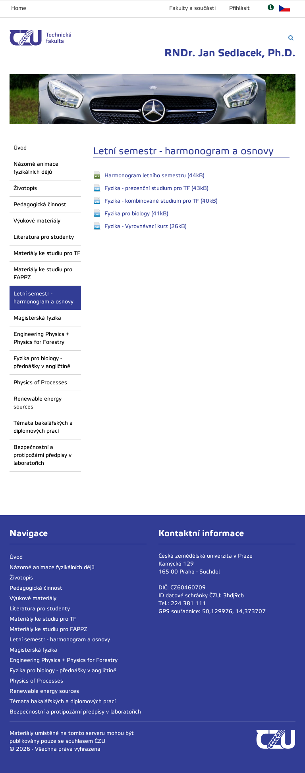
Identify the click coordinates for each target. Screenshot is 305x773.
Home (18, 8)
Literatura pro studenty (44, 237)
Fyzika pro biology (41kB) (136, 214)
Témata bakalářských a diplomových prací (43, 427)
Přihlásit (239, 8)
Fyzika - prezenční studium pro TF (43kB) (156, 188)
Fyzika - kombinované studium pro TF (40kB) (161, 201)
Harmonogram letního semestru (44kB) (154, 175)
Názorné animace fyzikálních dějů (36, 168)
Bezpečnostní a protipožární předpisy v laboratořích (42, 455)
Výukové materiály (37, 221)
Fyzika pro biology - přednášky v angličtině (42, 362)
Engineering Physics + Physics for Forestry (41, 338)
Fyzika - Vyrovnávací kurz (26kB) (145, 226)
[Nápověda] (271, 8)
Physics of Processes (40, 383)
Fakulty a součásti (192, 8)
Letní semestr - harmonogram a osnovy (43, 298)
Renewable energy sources (38, 403)
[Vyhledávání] (290, 38)
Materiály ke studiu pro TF (47, 253)
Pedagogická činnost (40, 204)
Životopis (25, 188)
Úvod (20, 148)
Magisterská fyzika (37, 318)
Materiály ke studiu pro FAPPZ (43, 273)
